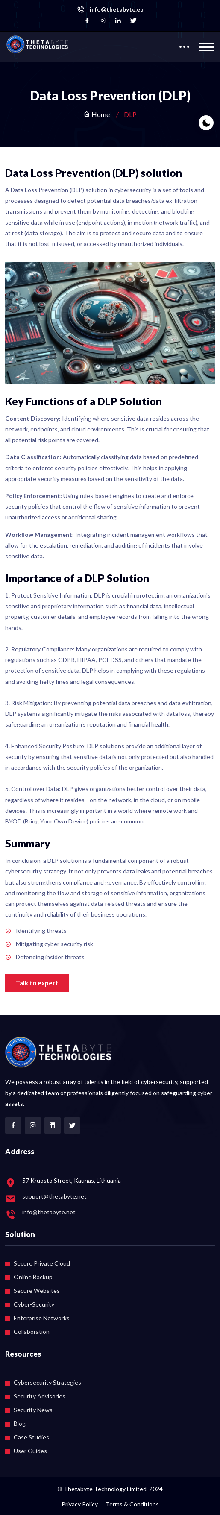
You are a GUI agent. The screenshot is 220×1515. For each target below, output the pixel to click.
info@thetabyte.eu (117, 9)
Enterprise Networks (42, 1318)
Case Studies (31, 1437)
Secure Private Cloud (42, 1263)
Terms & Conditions (132, 1504)
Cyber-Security (34, 1304)
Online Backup (33, 1277)
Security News (33, 1409)
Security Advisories (39, 1396)
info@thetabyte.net (49, 1212)
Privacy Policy (80, 1504)
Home (96, 114)
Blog (20, 1423)
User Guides (30, 1450)
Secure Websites (37, 1290)
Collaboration (32, 1331)
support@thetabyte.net (54, 1196)
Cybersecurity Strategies (47, 1382)
